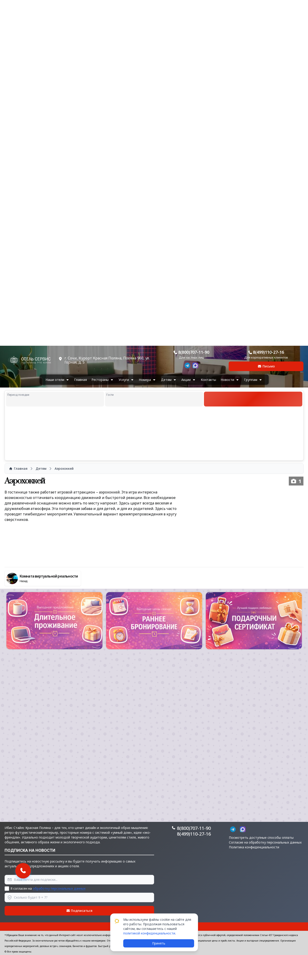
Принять (158, 943)
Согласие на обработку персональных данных (265, 842)
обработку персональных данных (59, 888)
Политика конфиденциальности (254, 847)
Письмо (266, 366)
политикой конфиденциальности (149, 933)
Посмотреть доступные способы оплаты (261, 837)
